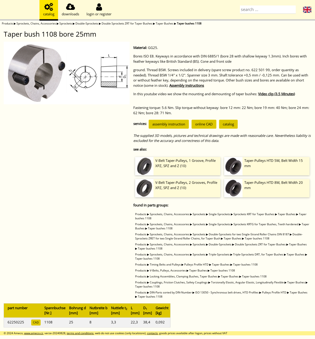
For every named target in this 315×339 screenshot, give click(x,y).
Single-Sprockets (219, 214)
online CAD (204, 124)
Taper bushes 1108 (189, 23)
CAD (36, 322)
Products (7, 23)
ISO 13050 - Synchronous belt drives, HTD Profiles (227, 292)
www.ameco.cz (33, 333)
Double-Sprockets (86, 23)
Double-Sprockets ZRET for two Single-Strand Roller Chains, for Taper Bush (219, 236)
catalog (228, 124)
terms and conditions (80, 333)
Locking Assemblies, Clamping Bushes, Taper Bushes (183, 276)
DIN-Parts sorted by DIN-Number (171, 292)
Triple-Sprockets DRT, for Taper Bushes (258, 254)
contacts (152, 333)
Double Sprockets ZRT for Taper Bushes (127, 23)
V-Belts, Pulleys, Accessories (168, 270)
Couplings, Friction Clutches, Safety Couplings (179, 282)
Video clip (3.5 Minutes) (276, 94)
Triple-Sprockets (219, 254)
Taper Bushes (164, 23)
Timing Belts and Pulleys (165, 264)
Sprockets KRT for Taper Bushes (254, 214)
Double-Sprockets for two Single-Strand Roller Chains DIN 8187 (249, 234)
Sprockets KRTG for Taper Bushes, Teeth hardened (266, 224)
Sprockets (65, 23)
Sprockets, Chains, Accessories (36, 23)
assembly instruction (168, 124)
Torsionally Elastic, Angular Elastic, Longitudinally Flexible (247, 282)
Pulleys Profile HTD (196, 264)
